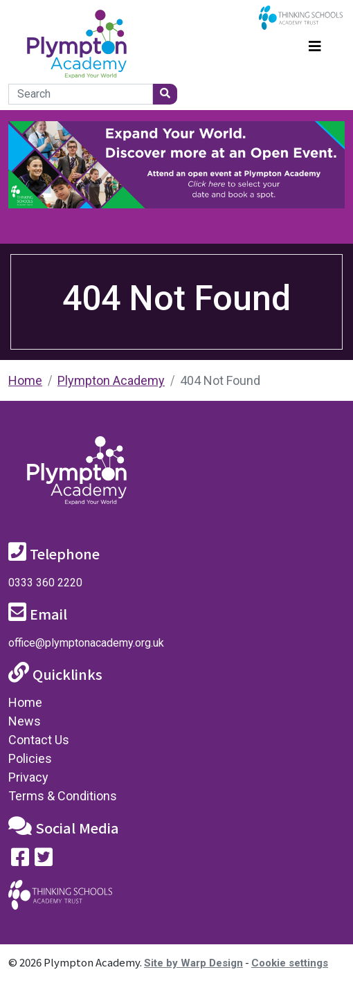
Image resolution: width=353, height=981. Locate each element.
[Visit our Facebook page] (20, 860)
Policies (30, 758)
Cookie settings (289, 963)
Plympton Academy (111, 380)
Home (25, 380)
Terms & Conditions (62, 796)
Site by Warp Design (193, 963)
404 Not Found (220, 380)
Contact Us (38, 739)
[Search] (80, 94)
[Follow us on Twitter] (44, 860)
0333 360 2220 (45, 582)
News (24, 721)
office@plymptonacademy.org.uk (86, 642)
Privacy (28, 777)
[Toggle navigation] (315, 44)
